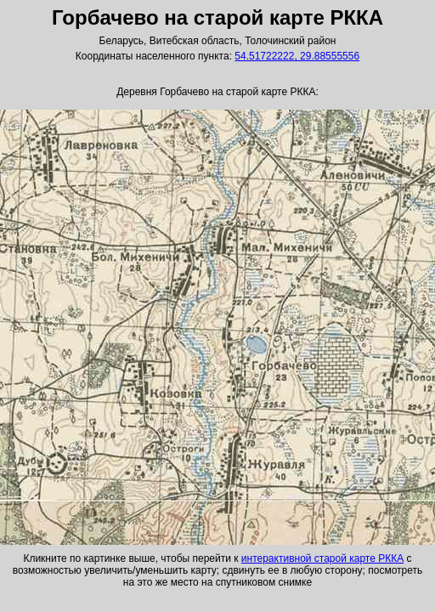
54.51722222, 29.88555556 (296, 56)
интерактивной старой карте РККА (322, 558)
